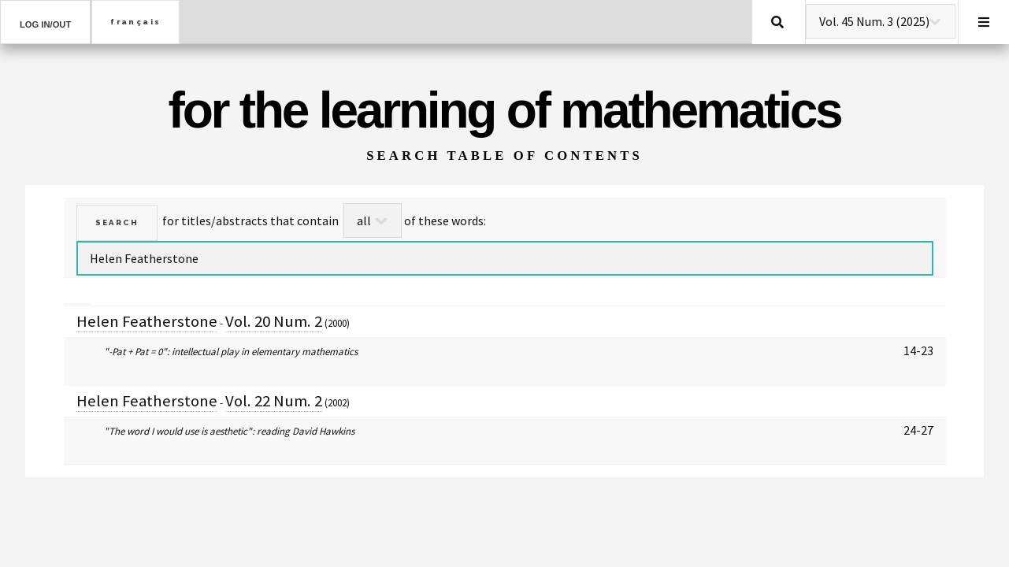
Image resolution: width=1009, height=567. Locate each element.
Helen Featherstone (146, 321)
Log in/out (45, 24)
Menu (984, 22)
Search (777, 22)
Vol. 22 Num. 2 (273, 401)
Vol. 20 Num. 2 (273, 321)
